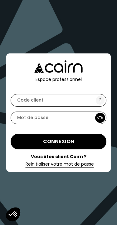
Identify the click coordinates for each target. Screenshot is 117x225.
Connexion (58, 141)
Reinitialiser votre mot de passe (60, 164)
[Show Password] (100, 118)
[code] (58, 100)
